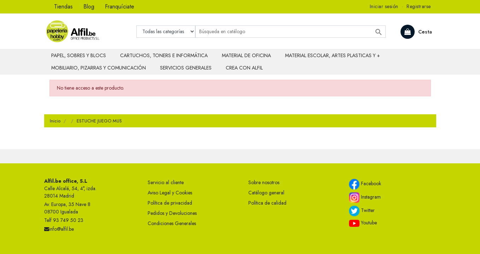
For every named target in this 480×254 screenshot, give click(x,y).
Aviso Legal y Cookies (170, 192)
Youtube (363, 223)
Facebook (365, 184)
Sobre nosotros (263, 182)
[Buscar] (290, 31)
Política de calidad (267, 202)
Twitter (362, 211)
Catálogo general (266, 192)
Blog (88, 6)
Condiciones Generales (172, 223)
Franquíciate (119, 6)
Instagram (365, 197)
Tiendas (63, 6)
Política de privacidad (170, 202)
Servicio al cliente (166, 182)
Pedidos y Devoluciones (172, 213)
